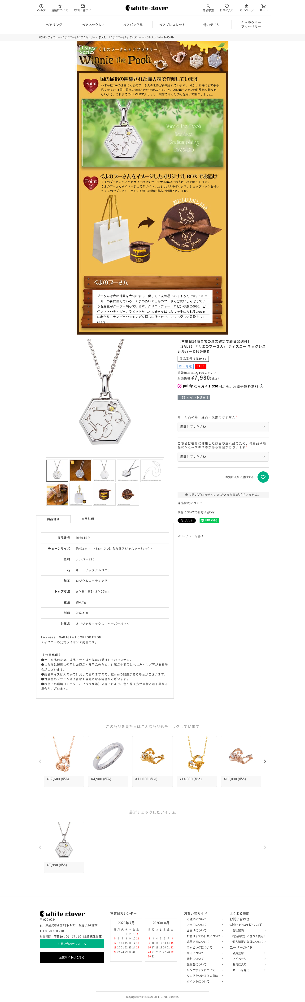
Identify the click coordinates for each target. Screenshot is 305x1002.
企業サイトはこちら (72, 957)
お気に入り (227, 8)
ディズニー (54, 37)
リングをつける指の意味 (204, 975)
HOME (42, 37)
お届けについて (204, 930)
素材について (204, 958)
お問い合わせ (82, 8)
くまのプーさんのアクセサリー (78, 37)
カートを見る (248, 970)
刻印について (204, 953)
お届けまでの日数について (204, 936)
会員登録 (248, 953)
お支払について (204, 924)
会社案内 (248, 930)
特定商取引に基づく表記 (248, 936)
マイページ (247, 8)
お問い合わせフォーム (72, 943)
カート (263, 8)
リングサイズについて (204, 970)
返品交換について (204, 941)
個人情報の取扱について (248, 941)
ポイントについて (204, 981)
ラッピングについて (204, 947)
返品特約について (190, 503)
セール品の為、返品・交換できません (208, 417)
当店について (59, 8)
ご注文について (204, 919)
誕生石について (204, 964)
